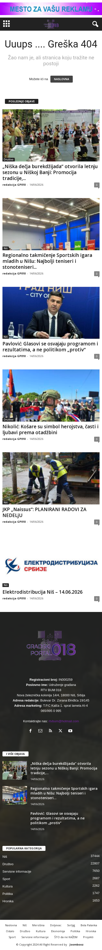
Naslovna (11, 925)
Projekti (88, 937)
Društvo (9, 159)
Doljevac (55, 925)
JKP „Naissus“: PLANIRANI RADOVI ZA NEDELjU (44, 512)
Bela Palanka (89, 925)
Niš (6, 248)
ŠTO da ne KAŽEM (65, 937)
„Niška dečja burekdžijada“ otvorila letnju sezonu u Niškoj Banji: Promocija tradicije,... (50, 172)
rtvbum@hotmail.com (64, 721)
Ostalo (10, 931)
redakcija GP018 (14, 184)
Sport (6, 879)
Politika (7, 894)
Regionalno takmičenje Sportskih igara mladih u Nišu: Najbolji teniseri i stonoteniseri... (47, 261)
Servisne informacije (16, 871)
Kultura (7, 886)
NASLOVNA (61, 79)
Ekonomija (58, 931)
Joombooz (77, 944)
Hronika (8, 901)
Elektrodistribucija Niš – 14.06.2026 (42, 592)
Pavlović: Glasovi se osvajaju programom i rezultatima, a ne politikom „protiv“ (50, 346)
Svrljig (71, 925)
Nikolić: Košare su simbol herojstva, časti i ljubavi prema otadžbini (50, 429)
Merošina (38, 925)
